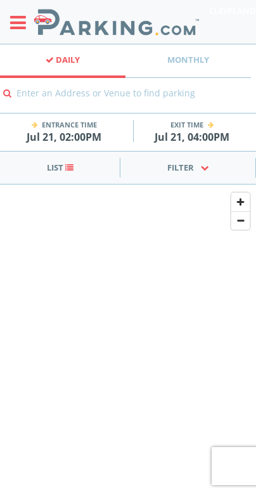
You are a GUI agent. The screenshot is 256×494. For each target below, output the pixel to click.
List (60, 167)
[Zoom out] (240, 220)
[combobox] (128, 102)
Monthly (188, 59)
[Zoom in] (240, 202)
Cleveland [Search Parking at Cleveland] (232, 10)
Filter (188, 167)
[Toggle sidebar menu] (22, 22)
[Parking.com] (116, 22)
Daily (63, 59)
